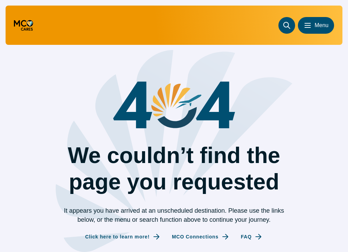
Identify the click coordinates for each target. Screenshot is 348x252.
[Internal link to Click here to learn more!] (123, 237)
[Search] (286, 25)
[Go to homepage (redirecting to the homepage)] (23, 25)
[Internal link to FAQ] (252, 237)
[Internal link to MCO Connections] (201, 237)
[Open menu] (316, 25)
